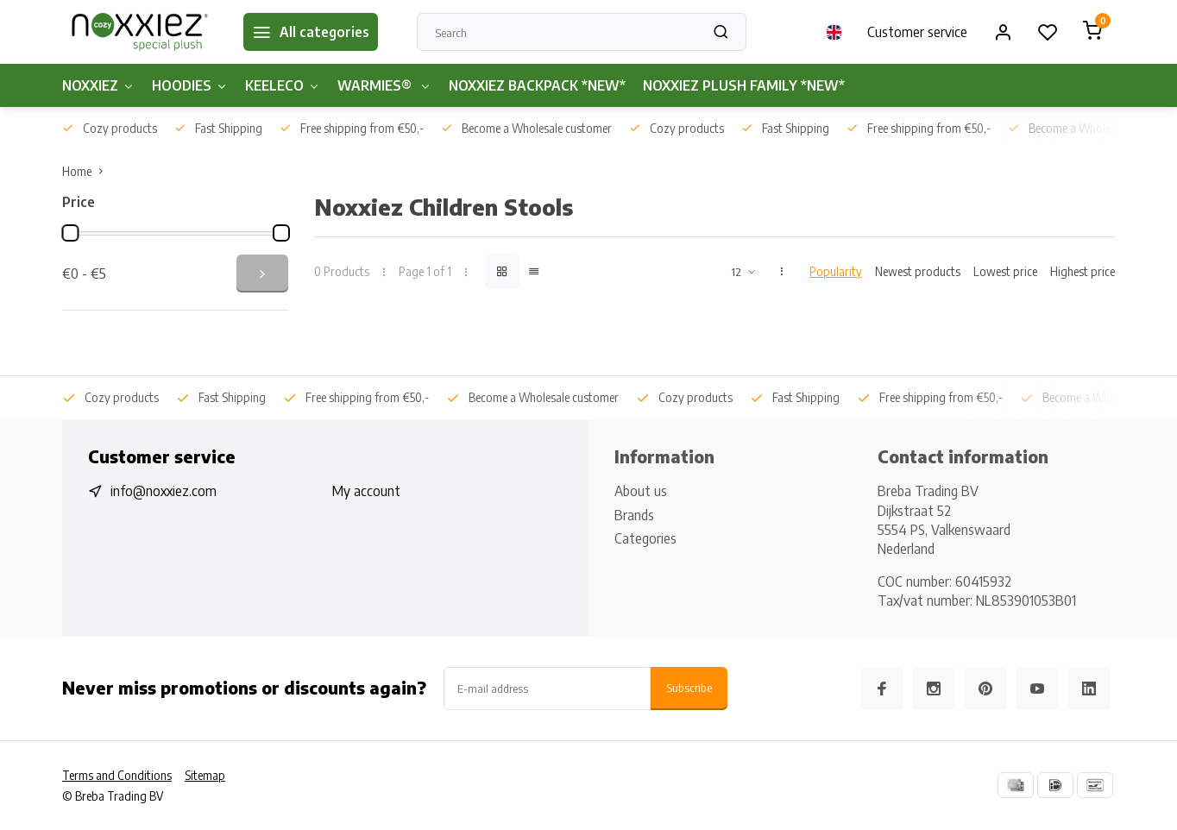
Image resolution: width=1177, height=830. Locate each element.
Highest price (1082, 271)
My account (366, 491)
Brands (634, 515)
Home (86, 171)
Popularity (835, 271)
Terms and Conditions (117, 775)
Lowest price (1005, 271)
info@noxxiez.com (163, 491)
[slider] (70, 233)
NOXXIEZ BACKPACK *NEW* (537, 85)
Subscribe (689, 687)
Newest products (917, 271)
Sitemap (205, 775)
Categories (645, 538)
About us (640, 491)
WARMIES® (384, 85)
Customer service (917, 32)
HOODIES (190, 85)
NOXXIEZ (98, 85)
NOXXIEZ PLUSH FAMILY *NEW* (744, 85)
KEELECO (282, 85)
